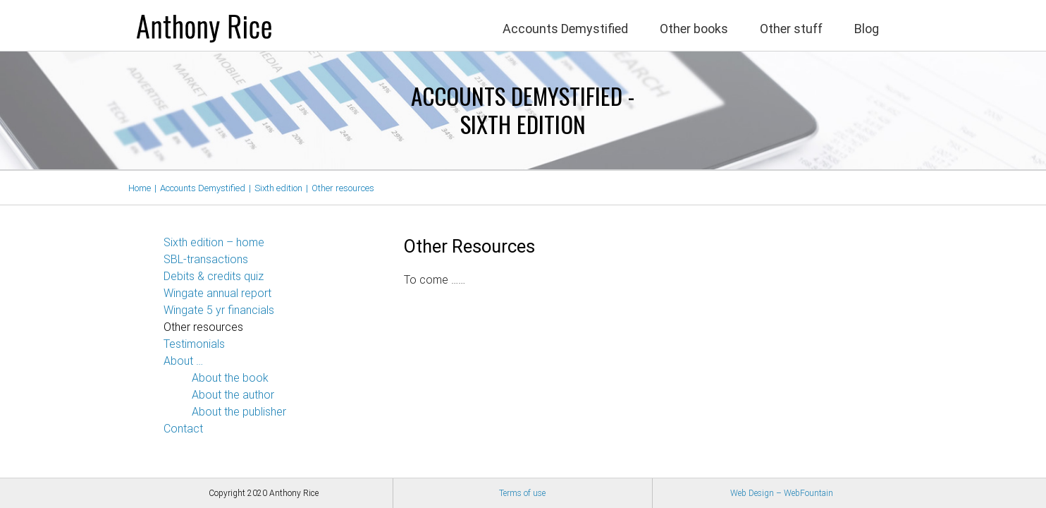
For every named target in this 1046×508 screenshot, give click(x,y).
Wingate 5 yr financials (219, 311)
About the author (233, 395)
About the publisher (239, 412)
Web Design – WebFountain (781, 493)
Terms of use (522, 493)
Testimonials (194, 344)
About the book (230, 378)
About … (183, 361)
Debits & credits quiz (214, 277)
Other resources (203, 327)
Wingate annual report (217, 294)
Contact (183, 429)
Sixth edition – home (214, 243)
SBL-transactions (206, 260)
